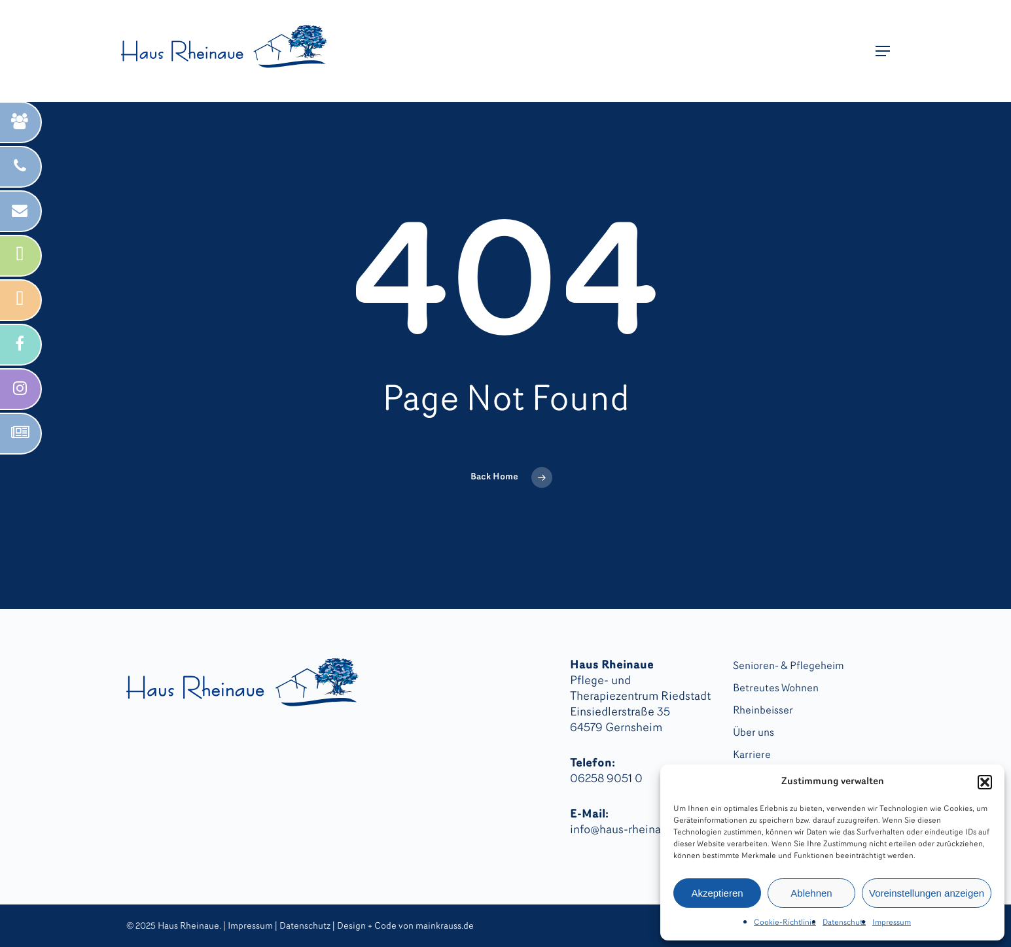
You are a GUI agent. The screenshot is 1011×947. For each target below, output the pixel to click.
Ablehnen (811, 893)
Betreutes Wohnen (776, 688)
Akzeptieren (717, 893)
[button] (984, 782)
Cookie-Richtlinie (785, 923)
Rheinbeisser (763, 711)
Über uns (753, 733)
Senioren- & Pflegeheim (788, 666)
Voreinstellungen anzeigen (926, 893)
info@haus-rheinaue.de (630, 830)
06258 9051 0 (606, 779)
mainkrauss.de (445, 926)
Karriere (752, 755)
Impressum (891, 923)
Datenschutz (844, 923)
